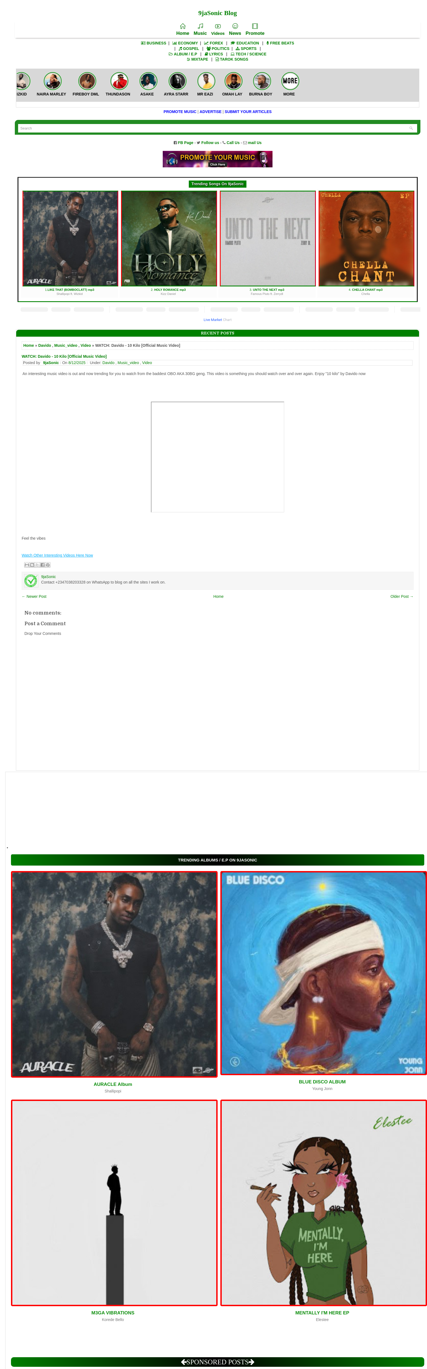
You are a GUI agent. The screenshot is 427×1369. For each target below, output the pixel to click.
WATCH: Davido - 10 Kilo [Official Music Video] (64, 356)
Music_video (65, 345)
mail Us (255, 142)
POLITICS (218, 48)
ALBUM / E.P (183, 54)
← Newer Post (34, 596)
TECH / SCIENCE (248, 54)
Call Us (233, 142)
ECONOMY (185, 43)
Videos (218, 30)
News (235, 29)
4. (366, 243)
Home (182, 29)
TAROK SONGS (232, 59)
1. (70, 243)
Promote (255, 29)
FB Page (185, 142)
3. (268, 243)
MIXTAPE (197, 59)
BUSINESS (153, 43)
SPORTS (246, 48)
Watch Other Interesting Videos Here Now (57, 555)
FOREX (213, 43)
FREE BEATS (280, 43)
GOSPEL (189, 48)
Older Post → (402, 596)
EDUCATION (245, 43)
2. (169, 243)
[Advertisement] (175, 810)
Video (85, 345)
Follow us (210, 142)
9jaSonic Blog (217, 12)
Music (200, 29)
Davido (44, 345)
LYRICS (214, 54)
